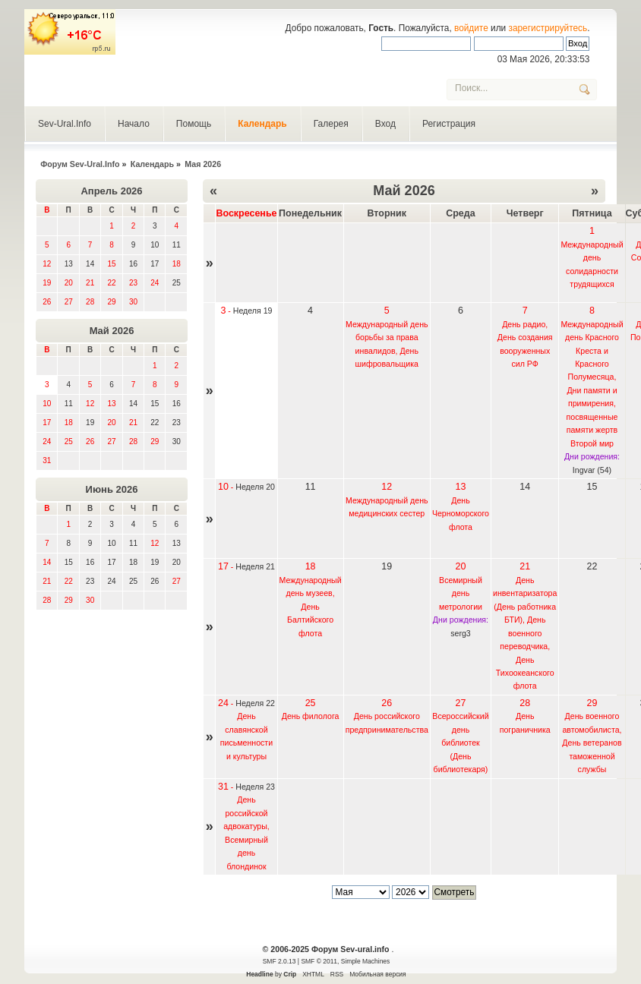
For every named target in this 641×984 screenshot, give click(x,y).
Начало (134, 123)
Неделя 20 (255, 486)
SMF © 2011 (319, 961)
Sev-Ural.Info (64, 123)
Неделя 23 (255, 786)
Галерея (331, 123)
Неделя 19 (253, 310)
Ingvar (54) (592, 470)
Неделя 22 (255, 703)
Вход (385, 123)
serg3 (460, 633)
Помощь (193, 123)
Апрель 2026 (111, 191)
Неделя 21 (255, 566)
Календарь (262, 123)
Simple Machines (365, 961)
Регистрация (448, 123)
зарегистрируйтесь (548, 28)
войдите (471, 28)
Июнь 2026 (112, 489)
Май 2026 (112, 330)
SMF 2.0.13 (279, 961)
